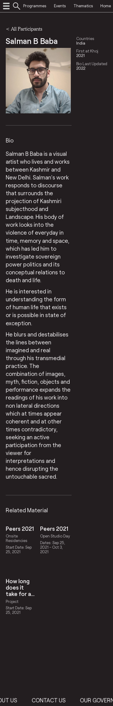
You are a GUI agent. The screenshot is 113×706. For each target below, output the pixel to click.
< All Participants (24, 28)
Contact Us (55, 700)
